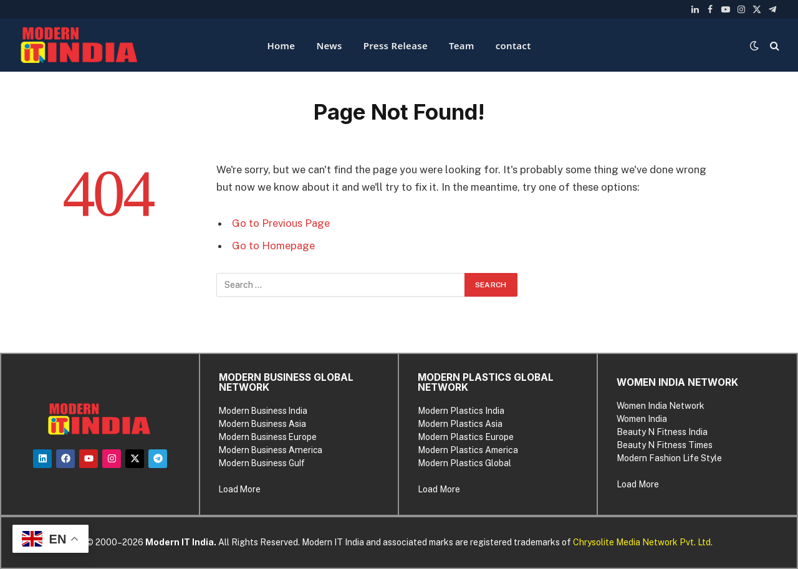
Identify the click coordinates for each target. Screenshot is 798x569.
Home (281, 45)
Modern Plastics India (461, 411)
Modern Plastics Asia (460, 424)
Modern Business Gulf (262, 463)
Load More (240, 489)
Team (461, 45)
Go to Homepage (273, 245)
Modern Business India (263, 411)
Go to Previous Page (281, 223)
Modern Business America (270, 450)
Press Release (395, 45)
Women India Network (660, 406)
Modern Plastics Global (464, 463)
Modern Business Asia (262, 424)
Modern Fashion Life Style (669, 458)
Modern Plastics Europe (466, 437)
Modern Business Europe (268, 437)
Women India (642, 419)
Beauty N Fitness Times (665, 445)
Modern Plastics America (468, 450)
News (329, 45)
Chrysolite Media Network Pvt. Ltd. (643, 542)
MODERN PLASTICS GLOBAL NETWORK (486, 382)
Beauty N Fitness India (662, 432)
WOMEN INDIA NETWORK (677, 382)
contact (513, 45)
